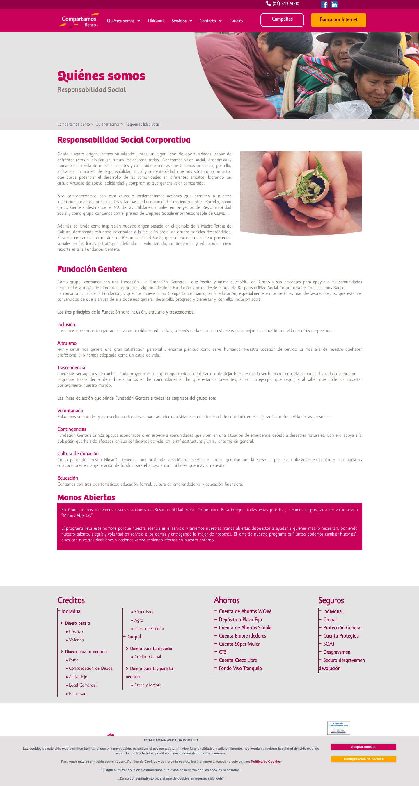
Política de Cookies (266, 761)
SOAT (329, 644)
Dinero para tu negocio (86, 652)
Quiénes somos (120, 21)
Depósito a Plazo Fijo (240, 619)
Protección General (342, 628)
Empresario (79, 694)
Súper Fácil (144, 612)
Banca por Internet (339, 19)
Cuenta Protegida (341, 636)
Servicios (179, 21)
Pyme (73, 660)
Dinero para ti (77, 623)
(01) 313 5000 (283, 4)
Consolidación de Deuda (91, 668)
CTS (222, 652)
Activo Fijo (78, 677)
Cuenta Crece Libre (238, 660)
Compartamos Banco (73, 124)
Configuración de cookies (364, 759)
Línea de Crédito (149, 628)
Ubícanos (156, 21)
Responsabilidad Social (143, 124)
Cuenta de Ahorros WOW (245, 611)
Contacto (208, 21)
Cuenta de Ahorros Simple (245, 628)
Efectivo (76, 631)
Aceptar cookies (363, 747)
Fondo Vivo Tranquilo (240, 668)
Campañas (282, 19)
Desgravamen (336, 652)
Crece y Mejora (147, 685)
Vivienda (76, 640)
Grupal (134, 637)
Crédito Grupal (147, 657)
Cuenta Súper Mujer (239, 644)
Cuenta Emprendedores (242, 636)
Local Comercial (83, 685)
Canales (236, 21)
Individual (71, 611)
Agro (138, 620)
